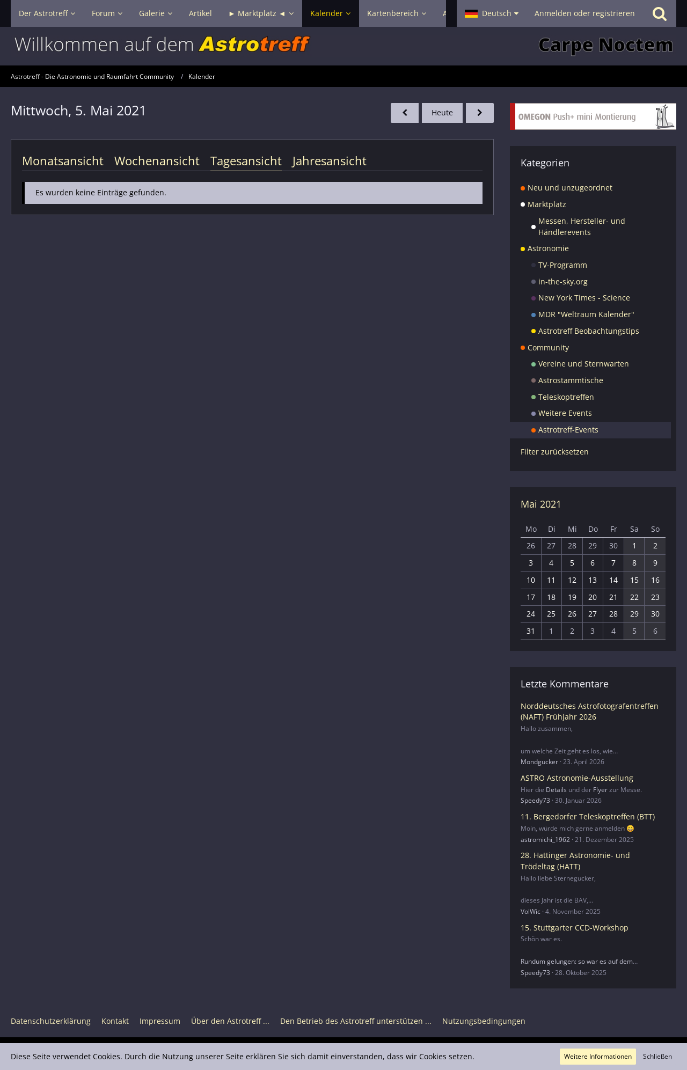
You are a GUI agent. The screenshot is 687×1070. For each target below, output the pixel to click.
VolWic (530, 911)
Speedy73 (535, 800)
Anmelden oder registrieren (585, 13)
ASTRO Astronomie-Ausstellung (577, 778)
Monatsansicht (63, 160)
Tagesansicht (246, 160)
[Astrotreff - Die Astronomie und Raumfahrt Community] (343, 46)
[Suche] (659, 13)
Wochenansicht (157, 160)
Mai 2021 (541, 503)
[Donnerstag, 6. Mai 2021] (480, 113)
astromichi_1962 (545, 839)
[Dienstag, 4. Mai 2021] (405, 113)
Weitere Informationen (598, 1056)
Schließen (657, 1056)
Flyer (600, 789)
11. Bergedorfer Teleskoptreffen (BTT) (588, 816)
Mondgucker (539, 761)
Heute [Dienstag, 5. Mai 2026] (442, 112)
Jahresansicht (330, 160)
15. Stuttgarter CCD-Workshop (574, 927)
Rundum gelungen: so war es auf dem (577, 961)
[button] (492, 13)
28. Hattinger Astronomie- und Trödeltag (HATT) (575, 860)
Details (556, 789)
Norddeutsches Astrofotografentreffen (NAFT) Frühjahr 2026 (590, 711)
